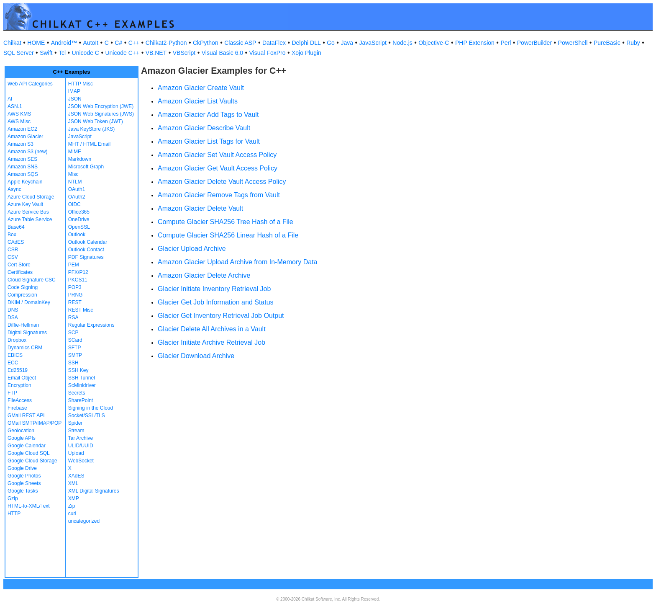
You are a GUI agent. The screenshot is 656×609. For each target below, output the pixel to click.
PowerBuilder (534, 42)
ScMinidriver (82, 385)
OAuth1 (76, 189)
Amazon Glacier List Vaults (198, 101)
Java (347, 42)
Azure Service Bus (28, 212)
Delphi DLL (306, 42)
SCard (75, 340)
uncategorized (84, 521)
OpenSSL (79, 227)
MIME (74, 152)
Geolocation (21, 431)
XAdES (76, 476)
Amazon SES (22, 159)
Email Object (22, 378)
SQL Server (18, 52)
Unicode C (85, 52)
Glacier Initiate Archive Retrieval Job (211, 342)
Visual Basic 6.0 (222, 52)
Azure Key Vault (25, 204)
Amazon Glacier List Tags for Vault (209, 141)
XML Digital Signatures (93, 491)
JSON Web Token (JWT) (95, 121)
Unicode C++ (122, 52)
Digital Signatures (27, 332)
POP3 (75, 287)
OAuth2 (76, 197)
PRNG (75, 295)
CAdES (16, 242)
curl (72, 513)
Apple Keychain (25, 182)
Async (14, 189)
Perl (505, 42)
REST (75, 302)
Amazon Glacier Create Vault (201, 87)
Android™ (64, 42)
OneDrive (79, 219)
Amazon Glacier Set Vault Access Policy (217, 154)
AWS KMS (19, 114)
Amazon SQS (23, 174)
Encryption (19, 385)
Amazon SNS (23, 167)
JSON (75, 99)
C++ (133, 42)
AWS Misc (19, 121)
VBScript (184, 52)
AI (10, 99)
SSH (73, 363)
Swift (46, 52)
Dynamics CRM (25, 348)
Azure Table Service (30, 219)
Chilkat (12, 42)
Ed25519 (18, 370)
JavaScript (373, 42)
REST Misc (80, 310)
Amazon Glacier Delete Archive (204, 275)
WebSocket (81, 461)
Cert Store (19, 265)
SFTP (74, 348)
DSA (13, 317)
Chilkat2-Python (166, 42)
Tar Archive (80, 438)
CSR (13, 250)
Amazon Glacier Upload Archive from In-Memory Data (237, 262)
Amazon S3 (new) (27, 152)
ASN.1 (15, 106)
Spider (75, 423)
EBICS (15, 355)
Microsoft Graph (86, 167)
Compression (22, 295)
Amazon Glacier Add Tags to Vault (208, 114)
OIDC (74, 204)
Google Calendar (27, 446)
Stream (76, 431)
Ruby (633, 42)
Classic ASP (240, 42)
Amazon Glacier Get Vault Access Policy (217, 168)
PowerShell (573, 42)
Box (12, 234)
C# (118, 42)
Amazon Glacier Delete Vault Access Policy (222, 181)
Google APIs (22, 438)
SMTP (75, 355)
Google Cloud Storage (32, 461)
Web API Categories (30, 84)
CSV (13, 257)
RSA (73, 317)
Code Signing (23, 287)
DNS (13, 310)
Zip (71, 506)
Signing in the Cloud (90, 408)
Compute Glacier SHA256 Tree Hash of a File (225, 221)
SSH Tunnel (81, 378)
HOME (36, 42)
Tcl (62, 52)
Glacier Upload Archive (192, 248)
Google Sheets (24, 483)
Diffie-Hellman (23, 325)
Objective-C (433, 42)
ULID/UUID (80, 446)
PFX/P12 (78, 272)
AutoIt (91, 42)
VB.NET (156, 52)
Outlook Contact (86, 250)
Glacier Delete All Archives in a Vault (212, 329)
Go (331, 42)
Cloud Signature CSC (32, 280)
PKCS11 (77, 280)
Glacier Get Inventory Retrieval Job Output (221, 315)
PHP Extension (475, 42)
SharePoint (80, 400)
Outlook (76, 234)
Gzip (13, 498)
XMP (73, 498)
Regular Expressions (91, 325)
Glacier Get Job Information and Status (216, 302)
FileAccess (20, 400)
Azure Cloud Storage (31, 197)
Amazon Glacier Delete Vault (200, 208)
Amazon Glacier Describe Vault (204, 128)
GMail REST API (26, 415)
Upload (76, 453)
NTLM (75, 182)
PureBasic (607, 42)
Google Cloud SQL (29, 453)
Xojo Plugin (306, 52)
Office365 (79, 212)
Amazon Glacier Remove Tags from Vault (219, 195)
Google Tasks (23, 491)
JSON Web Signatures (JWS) (101, 114)
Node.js (402, 42)
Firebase (17, 408)
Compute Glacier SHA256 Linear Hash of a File (228, 235)
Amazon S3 (20, 144)
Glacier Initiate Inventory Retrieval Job (214, 288)
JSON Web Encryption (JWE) (100, 106)
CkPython (205, 42)
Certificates (20, 272)
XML (73, 483)
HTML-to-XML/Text (29, 506)
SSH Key (78, 370)
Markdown (79, 159)
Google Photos (24, 476)
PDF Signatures (86, 257)
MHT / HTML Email (89, 144)
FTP (12, 393)
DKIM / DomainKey (29, 302)
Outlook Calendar (87, 242)
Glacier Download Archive (196, 355)
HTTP (14, 513)
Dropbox (17, 340)
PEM (73, 265)
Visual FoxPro (267, 52)
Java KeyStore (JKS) (91, 129)
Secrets (76, 393)
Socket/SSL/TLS (86, 415)
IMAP (74, 91)
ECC (13, 363)
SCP (73, 332)
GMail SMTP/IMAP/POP (35, 423)
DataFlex (274, 42)
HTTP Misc (80, 84)
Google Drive (22, 468)
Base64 (16, 227)
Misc (73, 174)
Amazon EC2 (22, 129)
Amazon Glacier (25, 136)
